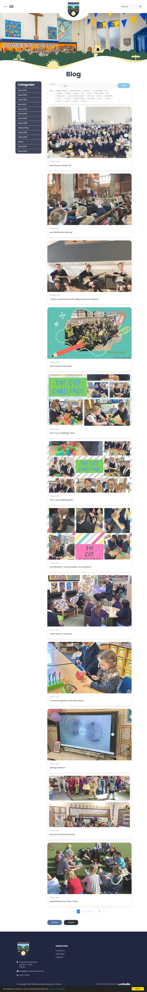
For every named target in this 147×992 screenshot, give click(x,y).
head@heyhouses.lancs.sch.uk (31, 971)
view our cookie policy (57, 989)
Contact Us (60, 951)
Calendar (59, 957)
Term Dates (60, 954)
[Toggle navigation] (11, 6)
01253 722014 (24, 975)
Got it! (138, 989)
